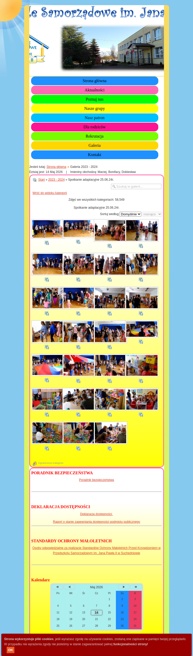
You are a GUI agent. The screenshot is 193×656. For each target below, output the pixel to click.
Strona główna (95, 81)
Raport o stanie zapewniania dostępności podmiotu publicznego (96, 522)
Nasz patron (95, 117)
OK (10, 650)
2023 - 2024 (56, 179)
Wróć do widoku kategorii (50, 193)
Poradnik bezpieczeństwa (96, 480)
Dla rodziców (95, 127)
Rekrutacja (94, 136)
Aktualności (94, 90)
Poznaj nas (95, 99)
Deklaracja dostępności (96, 514)
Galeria (94, 145)
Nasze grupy (94, 108)
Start (41, 179)
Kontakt (94, 154)
